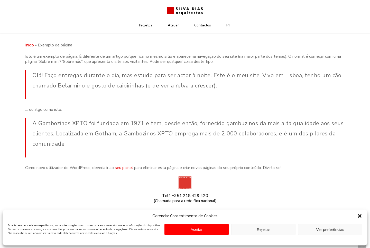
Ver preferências (330, 229)
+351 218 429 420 (190, 196)
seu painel (124, 168)
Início (29, 45)
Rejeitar (263, 229)
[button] (359, 216)
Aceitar (197, 229)
